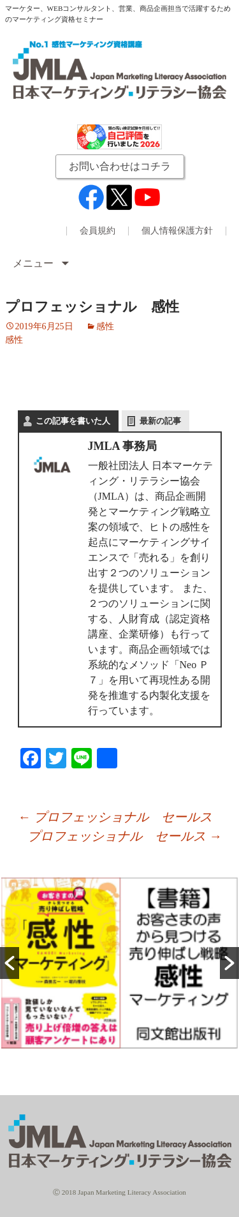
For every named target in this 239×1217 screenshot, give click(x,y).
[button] (9, 963)
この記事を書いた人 (73, 421)
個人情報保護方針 (177, 231)
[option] (119, 963)
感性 (105, 326)
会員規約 (97, 231)
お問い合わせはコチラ (120, 166)
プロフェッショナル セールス (115, 817)
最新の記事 (160, 421)
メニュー (34, 263)
